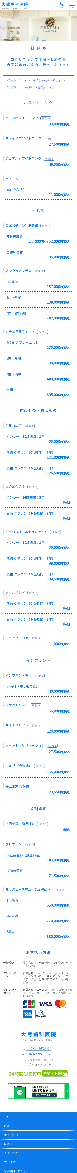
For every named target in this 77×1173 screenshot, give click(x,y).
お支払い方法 (46, 87)
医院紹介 (9, 1125)
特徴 (45, 118)
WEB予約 (10, 1162)
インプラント (14, 87)
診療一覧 (11, 1134)
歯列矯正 (29, 87)
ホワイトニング (15, 80)
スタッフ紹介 (12, 1153)
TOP (7, 1116)
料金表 (8, 1144)
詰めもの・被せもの (51, 80)
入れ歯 (32, 80)
